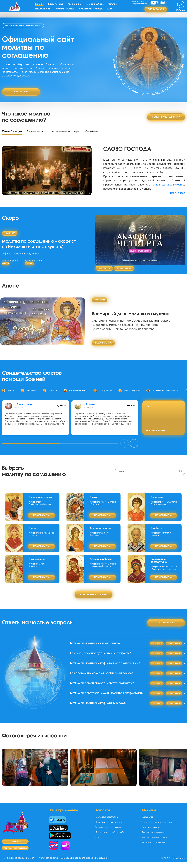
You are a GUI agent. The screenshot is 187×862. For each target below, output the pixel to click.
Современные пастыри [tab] (63, 130)
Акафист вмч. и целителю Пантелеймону (164, 502)
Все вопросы (166, 622)
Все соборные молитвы (93, 593)
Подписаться (156, 12)
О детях (33, 527)
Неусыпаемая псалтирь (154, 841)
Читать (5, 262)
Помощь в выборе (95, 6)
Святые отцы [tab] (35, 130)
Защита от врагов (100, 527)
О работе (156, 527)
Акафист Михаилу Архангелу (99, 533)
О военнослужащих (40, 496)
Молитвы (113, 6)
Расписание (75, 6)
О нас (98, 841)
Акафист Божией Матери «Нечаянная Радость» (103, 564)
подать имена (103, 342)
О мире (94, 496)
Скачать (29, 262)
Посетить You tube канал (166, 116)
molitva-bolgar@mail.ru (106, 820)
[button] (31, 442)
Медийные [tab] (91, 130)
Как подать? (21, 92)
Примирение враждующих (159, 559)
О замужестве (37, 558)
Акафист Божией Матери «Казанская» (103, 502)
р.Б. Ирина (90, 403)
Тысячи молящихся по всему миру (23, 25)
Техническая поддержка (108, 830)
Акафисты (147, 820)
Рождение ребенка (101, 558)
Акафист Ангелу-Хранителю (37, 564)
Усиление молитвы (65, 11)
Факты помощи (56, 6)
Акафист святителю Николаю (161, 533)
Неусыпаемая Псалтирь (91, 11)
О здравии (157, 496)
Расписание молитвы (153, 835)
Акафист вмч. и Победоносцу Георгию (40, 502)
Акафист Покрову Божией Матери (42, 533)
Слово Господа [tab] (12, 130)
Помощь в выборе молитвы (109, 825)
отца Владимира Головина (167, 183)
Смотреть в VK (104, 267)
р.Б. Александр (23, 403)
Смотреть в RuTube (124, 267)
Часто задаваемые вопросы (157, 825)
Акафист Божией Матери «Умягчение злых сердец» (164, 567)
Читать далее (176, 191)
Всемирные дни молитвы (155, 846)
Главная (40, 6)
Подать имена (43, 11)
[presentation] (124, 442)
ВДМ (110, 11)
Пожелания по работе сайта (110, 835)
